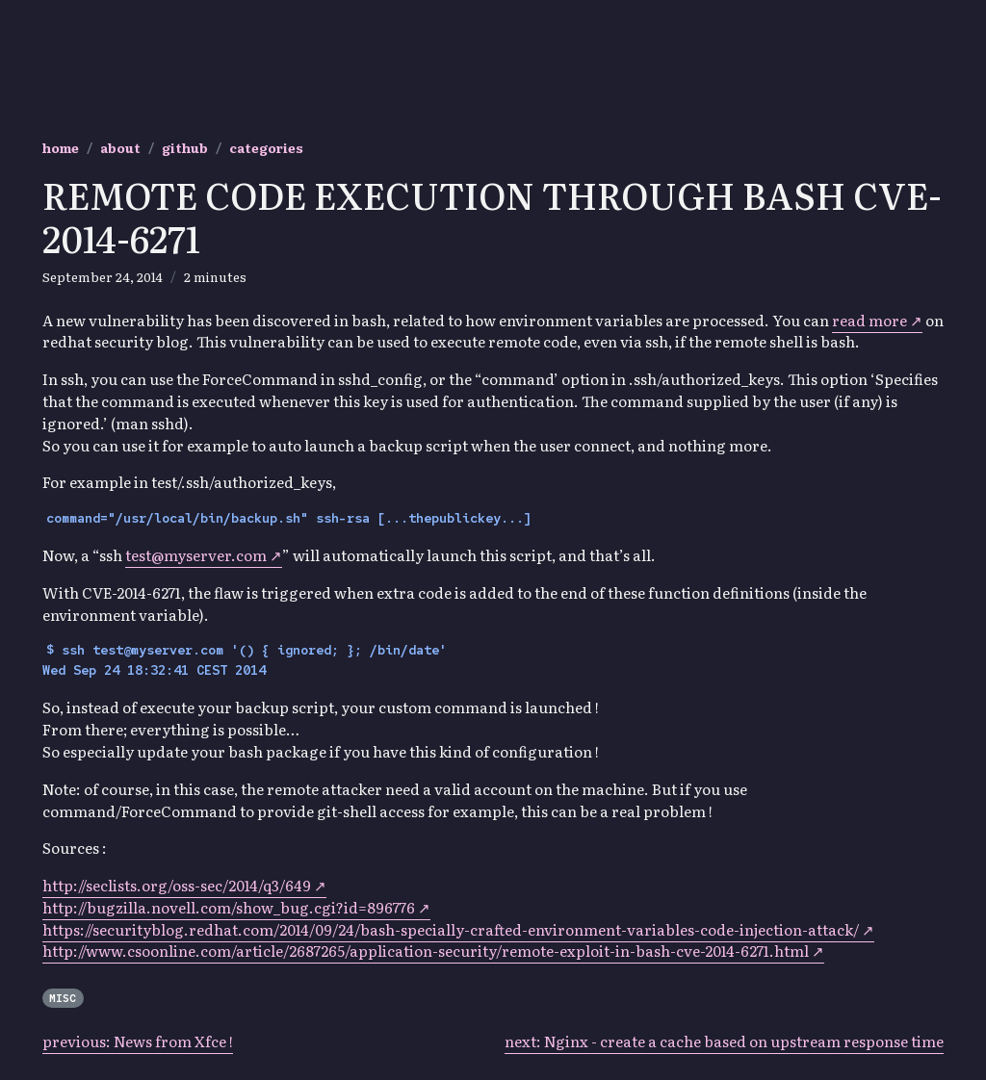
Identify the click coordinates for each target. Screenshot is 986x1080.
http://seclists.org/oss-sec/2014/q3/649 (176, 885)
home (60, 147)
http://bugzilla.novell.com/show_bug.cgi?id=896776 (228, 907)
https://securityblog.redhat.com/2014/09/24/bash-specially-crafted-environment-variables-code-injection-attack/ (450, 929)
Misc (62, 997)
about (120, 147)
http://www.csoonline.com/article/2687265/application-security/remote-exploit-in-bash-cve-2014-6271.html (425, 950)
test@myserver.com (196, 555)
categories (266, 147)
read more (869, 320)
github (185, 147)
